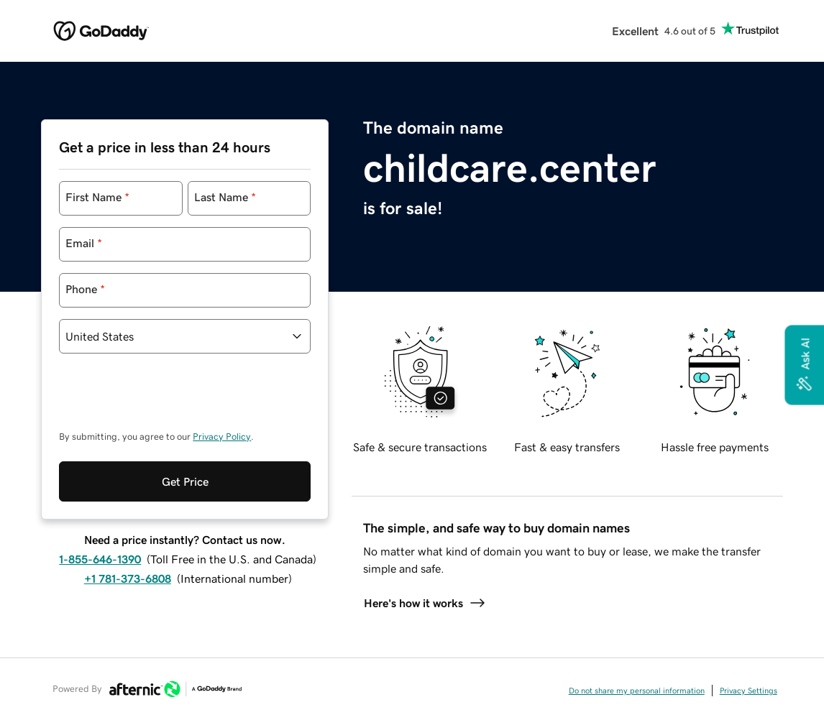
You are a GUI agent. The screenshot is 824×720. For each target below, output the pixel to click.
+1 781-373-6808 (127, 519)
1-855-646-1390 (100, 500)
